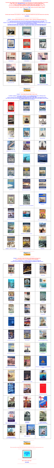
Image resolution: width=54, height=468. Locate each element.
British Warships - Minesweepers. (11, 112)
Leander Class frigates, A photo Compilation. (42, 84)
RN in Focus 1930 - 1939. (11, 71)
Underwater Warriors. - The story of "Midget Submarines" (27, 205)
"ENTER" (27, 452)
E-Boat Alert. (42, 248)
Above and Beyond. (27, 408)
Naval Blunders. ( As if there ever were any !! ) (26, 233)
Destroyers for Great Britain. (42, 189)
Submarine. (27, 288)
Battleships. (42, 125)
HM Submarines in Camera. (42, 49)
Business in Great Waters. (27, 301)
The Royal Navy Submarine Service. (26, 189)
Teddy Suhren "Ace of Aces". (27, 422)
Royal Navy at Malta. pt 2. (27, 36)
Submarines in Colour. (11, 138)
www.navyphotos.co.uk (27, 0)
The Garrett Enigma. (43, 353)
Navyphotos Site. (27, 454)
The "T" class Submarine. (11, 163)
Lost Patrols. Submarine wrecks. (26, 163)
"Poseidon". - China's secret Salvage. (11, 248)
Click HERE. (27, 462)
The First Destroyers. (26, 125)
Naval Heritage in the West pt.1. (11, 49)
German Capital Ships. (42, 138)
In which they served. (11, 408)
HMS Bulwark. (42, 204)
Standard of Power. (27, 353)
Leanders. (26, 177)
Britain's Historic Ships (27, 275)
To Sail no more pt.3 (42, 60)
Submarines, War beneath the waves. (42, 150)
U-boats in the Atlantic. (26, 138)
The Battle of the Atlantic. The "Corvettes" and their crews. (11, 437)
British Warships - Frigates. (11, 125)
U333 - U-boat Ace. (27, 314)
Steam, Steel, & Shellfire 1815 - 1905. (43, 340)
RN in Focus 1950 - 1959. (43, 71)
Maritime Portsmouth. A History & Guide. (27, 381)
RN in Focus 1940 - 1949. (27, 71)
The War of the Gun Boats (26, 248)
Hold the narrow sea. (43, 408)
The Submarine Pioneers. (43, 288)
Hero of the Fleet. (43, 275)
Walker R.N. (27, 367)
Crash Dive (11, 394)
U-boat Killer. (43, 301)
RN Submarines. (11, 189)
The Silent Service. (11, 289)
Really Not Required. (27, 327)
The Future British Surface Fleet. (11, 353)
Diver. (43, 381)
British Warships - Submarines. (42, 111)
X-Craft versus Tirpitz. (42, 233)
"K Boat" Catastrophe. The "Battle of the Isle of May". (43, 423)
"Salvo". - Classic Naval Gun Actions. (42, 219)
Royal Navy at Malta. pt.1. (11, 36)
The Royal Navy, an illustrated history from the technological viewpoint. (43, 367)
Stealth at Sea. (11, 301)
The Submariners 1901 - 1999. (11, 340)
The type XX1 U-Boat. (42, 163)
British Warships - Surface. (26, 111)
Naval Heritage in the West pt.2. (27, 49)
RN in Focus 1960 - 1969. (11, 82)
